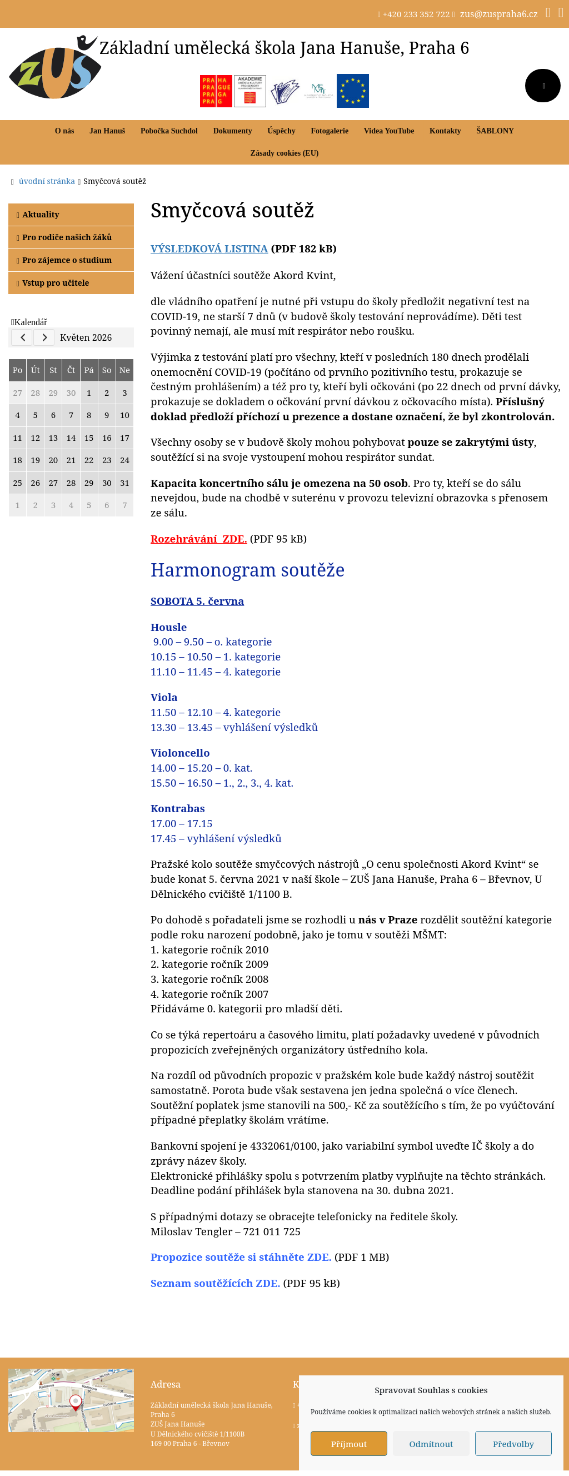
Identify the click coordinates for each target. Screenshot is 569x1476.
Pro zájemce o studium (64, 260)
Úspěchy (281, 131)
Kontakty (445, 131)
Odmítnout (431, 1443)
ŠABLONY (496, 131)
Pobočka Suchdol (169, 131)
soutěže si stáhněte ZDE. (241, 1257)
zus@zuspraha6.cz (499, 14)
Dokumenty (232, 131)
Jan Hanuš (107, 131)
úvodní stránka (47, 181)
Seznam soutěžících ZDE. (216, 1283)
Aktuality (38, 214)
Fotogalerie (330, 131)
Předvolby (513, 1443)
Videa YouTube (389, 131)
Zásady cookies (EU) (285, 153)
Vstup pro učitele (53, 282)
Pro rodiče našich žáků (64, 237)
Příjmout (349, 1443)
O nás (64, 131)
